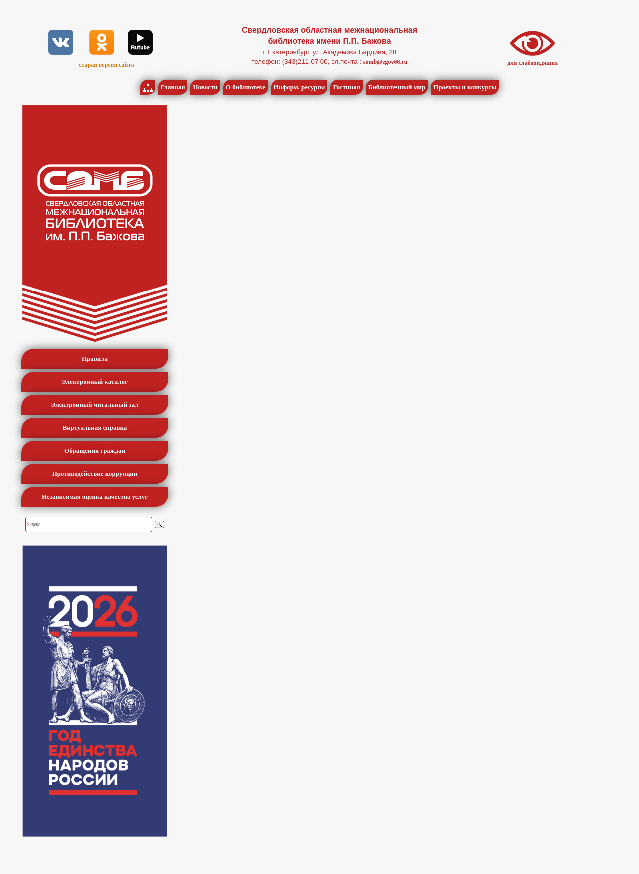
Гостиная (346, 87)
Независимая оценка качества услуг (95, 496)
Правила (95, 358)
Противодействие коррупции (95, 473)
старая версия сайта (106, 64)
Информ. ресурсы (299, 87)
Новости (205, 87)
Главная (173, 87)
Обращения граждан (94, 450)
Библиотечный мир (397, 87)
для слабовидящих (532, 62)
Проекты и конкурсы (464, 87)
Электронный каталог (95, 381)
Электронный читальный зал (95, 404)
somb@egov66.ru (385, 61)
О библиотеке (246, 87)
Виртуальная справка (95, 427)
